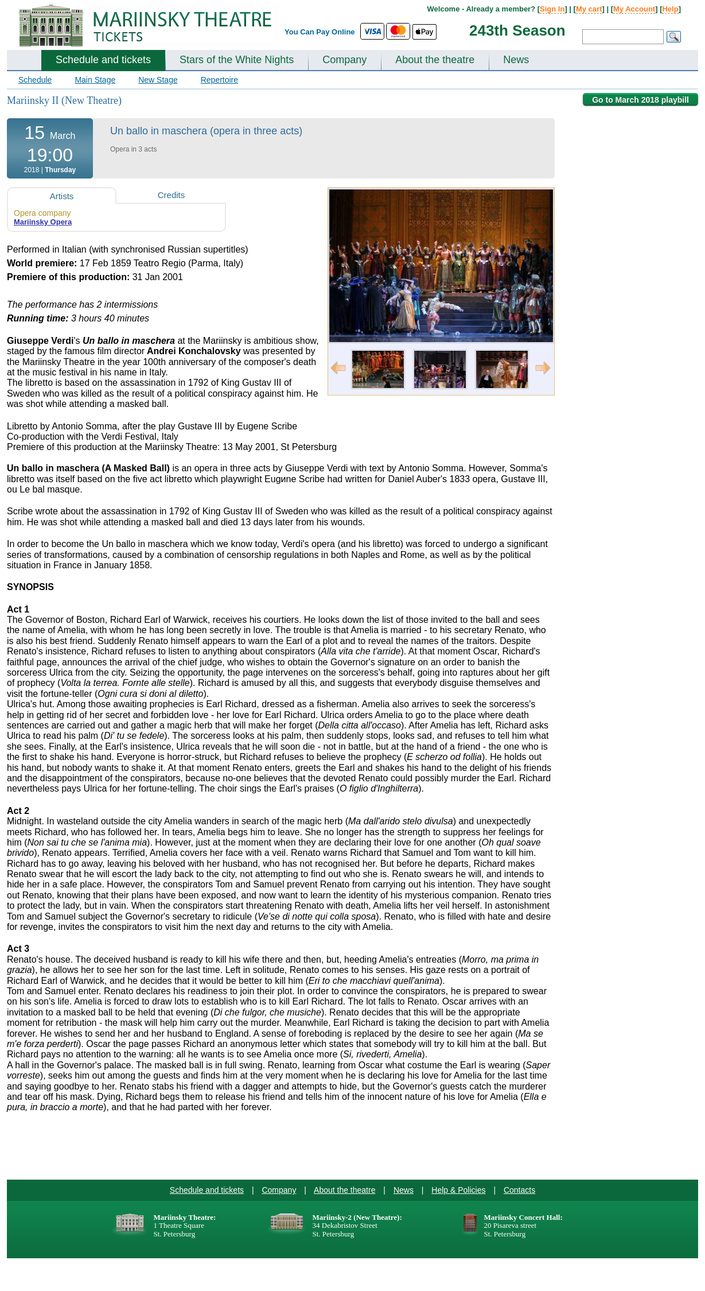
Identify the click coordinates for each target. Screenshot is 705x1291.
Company (344, 59)
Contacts (519, 1190)
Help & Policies (458, 1190)
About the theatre (434, 59)
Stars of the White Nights (237, 59)
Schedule (35, 79)
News (516, 59)
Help (670, 9)
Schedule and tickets (103, 59)
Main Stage (95, 79)
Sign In (552, 9)
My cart (589, 9)
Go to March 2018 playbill (640, 99)
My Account (634, 9)
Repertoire (219, 79)
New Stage (157, 79)
